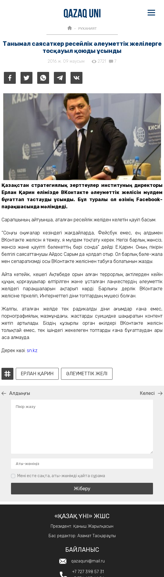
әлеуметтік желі (86, 373)
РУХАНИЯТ (87, 28)
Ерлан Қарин (37, 373)
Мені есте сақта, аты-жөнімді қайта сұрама (61, 476)
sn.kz (32, 350)
